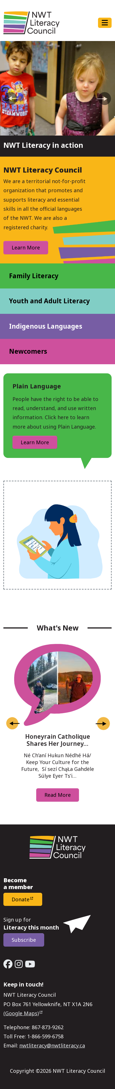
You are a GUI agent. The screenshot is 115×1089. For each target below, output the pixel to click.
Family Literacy (33, 275)
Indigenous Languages (45, 326)
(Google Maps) (21, 1013)
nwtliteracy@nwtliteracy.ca (52, 1045)
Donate (20, 899)
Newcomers (28, 351)
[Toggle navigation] (105, 23)
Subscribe (24, 939)
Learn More (26, 247)
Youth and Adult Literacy (49, 300)
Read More (57, 794)
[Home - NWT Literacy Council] (31, 22)
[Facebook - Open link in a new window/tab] (7, 964)
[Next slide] (102, 724)
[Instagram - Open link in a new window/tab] (19, 964)
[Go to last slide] (12, 724)
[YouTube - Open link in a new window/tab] (30, 964)
